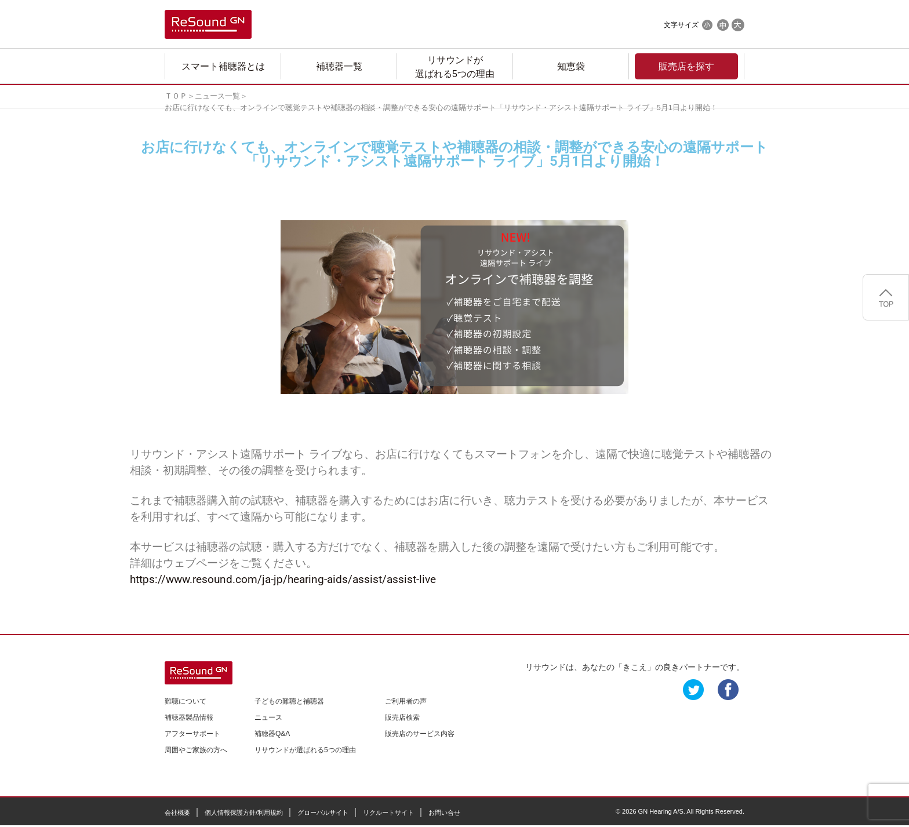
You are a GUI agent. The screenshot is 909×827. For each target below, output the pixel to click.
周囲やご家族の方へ (196, 750)
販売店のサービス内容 (419, 734)
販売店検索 (402, 717)
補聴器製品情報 (189, 717)
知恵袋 (571, 66)
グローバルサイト (322, 812)
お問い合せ (444, 812)
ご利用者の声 (406, 701)
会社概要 (177, 812)
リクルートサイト (388, 812)
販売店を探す (686, 66)
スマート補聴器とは (223, 66)
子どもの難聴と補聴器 (289, 701)
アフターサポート (192, 734)
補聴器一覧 (339, 66)
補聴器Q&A (272, 734)
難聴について (185, 701)
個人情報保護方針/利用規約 (244, 812)
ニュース (268, 717)
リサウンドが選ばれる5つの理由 (455, 67)
